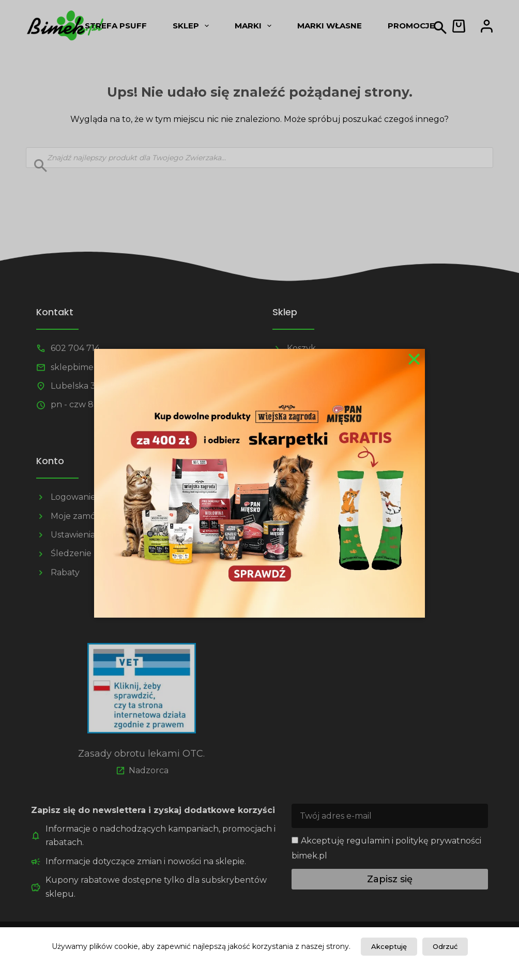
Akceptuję (389, 946)
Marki (255, 26)
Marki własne (329, 25)
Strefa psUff (116, 25)
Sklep (193, 26)
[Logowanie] (486, 26)
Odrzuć (445, 946)
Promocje (411, 25)
